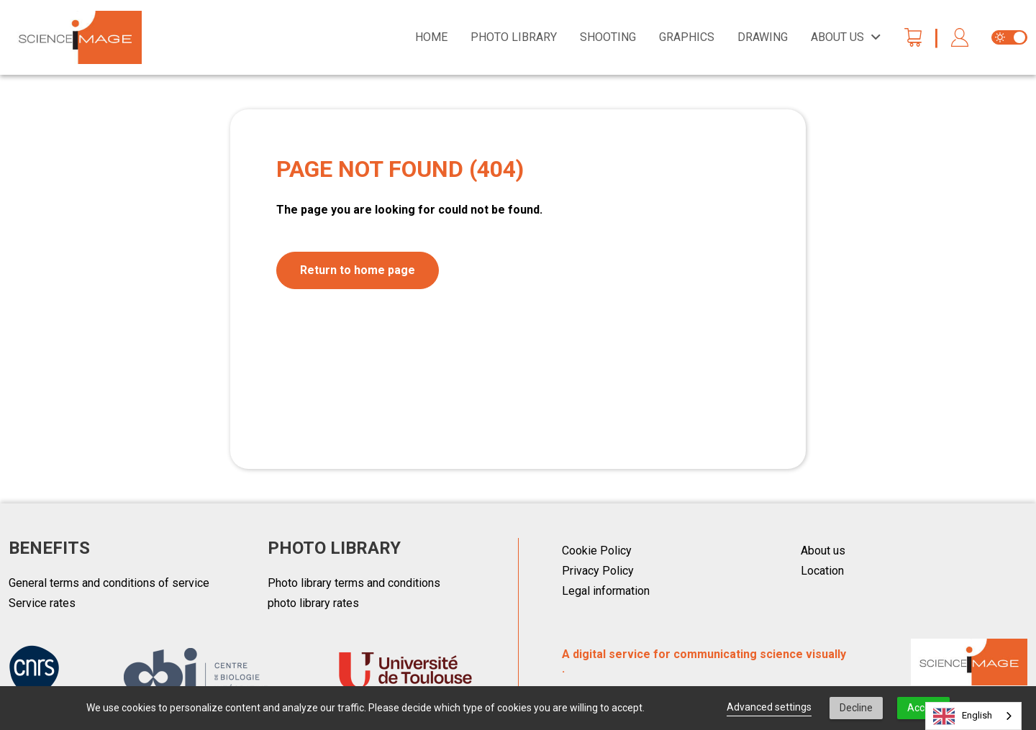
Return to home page (357, 270)
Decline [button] (856, 707)
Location (822, 571)
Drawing (762, 37)
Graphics (686, 37)
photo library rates (313, 603)
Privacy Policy (598, 571)
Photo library (514, 37)
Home (431, 37)
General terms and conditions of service (109, 583)
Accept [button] (923, 707)
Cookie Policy (597, 550)
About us (823, 550)
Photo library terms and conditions (354, 583)
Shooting (608, 37)
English (962, 716)
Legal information (606, 591)
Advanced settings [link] (769, 707)
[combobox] (973, 716)
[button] (959, 37)
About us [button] (837, 37)
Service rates (42, 603)
